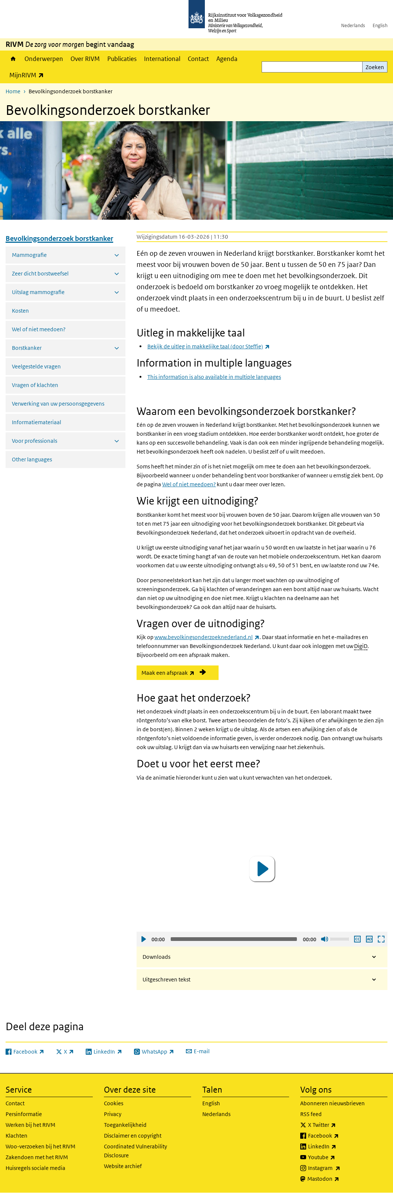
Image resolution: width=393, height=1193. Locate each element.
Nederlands (353, 25)
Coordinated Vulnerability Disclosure (135, 1151)
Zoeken (375, 67)
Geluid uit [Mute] (324, 939)
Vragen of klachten (35, 384)
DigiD (360, 645)
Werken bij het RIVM (30, 1124)
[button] (262, 868)
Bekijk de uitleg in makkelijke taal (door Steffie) (208, 346)
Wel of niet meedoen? (39, 329)
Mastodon (339, 1178)
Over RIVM (85, 59)
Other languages (32, 459)
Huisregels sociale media (35, 1167)
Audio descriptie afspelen (369, 939)
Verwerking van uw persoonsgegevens (58, 403)
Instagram (340, 1168)
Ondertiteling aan (357, 939)
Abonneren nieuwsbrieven (332, 1103)
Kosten (20, 310)
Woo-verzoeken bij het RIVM (40, 1146)
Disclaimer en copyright (132, 1135)
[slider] (234, 939)
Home (13, 59)
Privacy (112, 1114)
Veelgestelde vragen (36, 366)
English (380, 25)
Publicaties (122, 59)
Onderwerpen (43, 59)
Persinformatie (24, 1114)
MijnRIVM (28, 75)
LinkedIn (338, 1146)
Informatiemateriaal (36, 422)
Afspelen (143, 939)
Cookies (113, 1103)
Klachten (16, 1135)
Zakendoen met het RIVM (37, 1157)
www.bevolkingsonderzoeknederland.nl (206, 637)
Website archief (123, 1166)
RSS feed (311, 1114)
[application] (262, 869)
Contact (198, 59)
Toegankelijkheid (125, 1124)
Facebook (339, 1135)
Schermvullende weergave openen (380, 939)
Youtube (338, 1157)
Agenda (227, 59)
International (162, 59)
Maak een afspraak (180, 672)
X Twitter (338, 1125)
